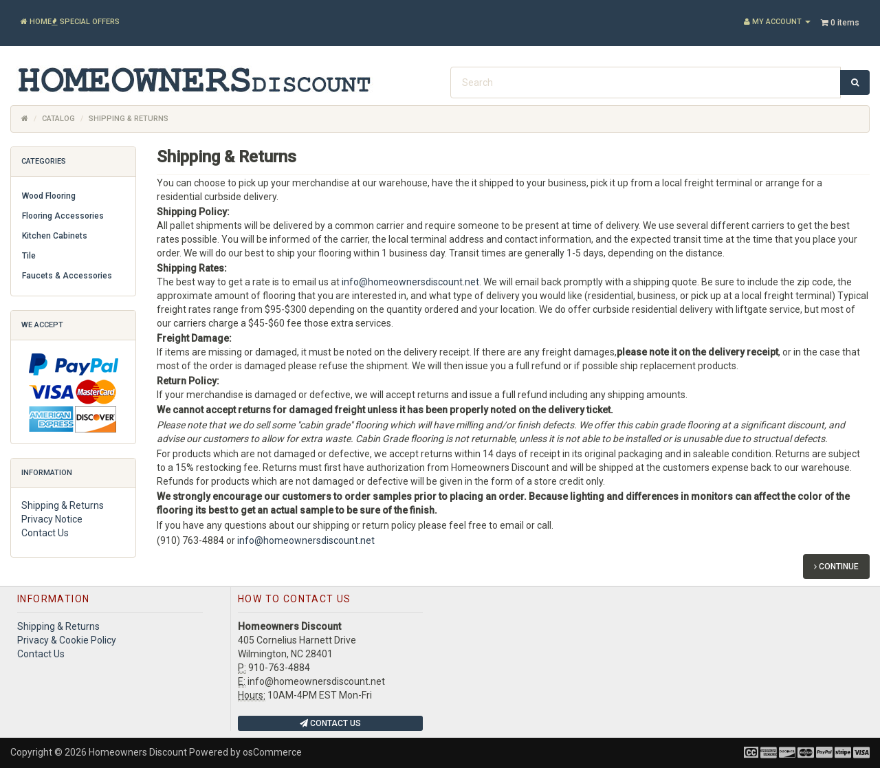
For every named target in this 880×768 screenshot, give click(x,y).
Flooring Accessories (63, 216)
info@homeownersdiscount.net (410, 281)
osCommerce (272, 752)
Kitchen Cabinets (54, 236)
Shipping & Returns (62, 505)
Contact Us (45, 532)
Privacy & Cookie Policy (66, 640)
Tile (29, 256)
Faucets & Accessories (67, 276)
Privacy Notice (51, 519)
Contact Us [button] (330, 723)
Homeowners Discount (138, 752)
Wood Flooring (49, 196)
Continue (836, 566)
